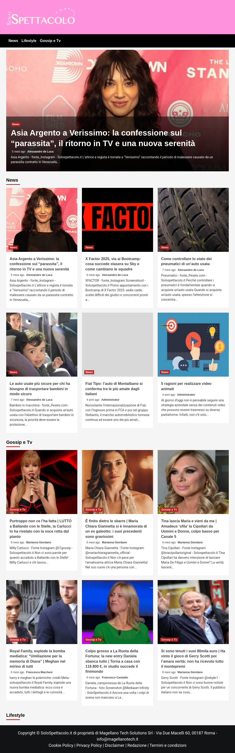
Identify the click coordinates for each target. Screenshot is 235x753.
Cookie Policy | (62, 745)
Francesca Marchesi (39, 672)
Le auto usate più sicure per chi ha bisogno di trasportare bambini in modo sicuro (40, 389)
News (13, 41)
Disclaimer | (116, 745)
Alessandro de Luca (40, 151)
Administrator (110, 399)
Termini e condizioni (168, 745)
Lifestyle (29, 41)
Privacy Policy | (90, 745)
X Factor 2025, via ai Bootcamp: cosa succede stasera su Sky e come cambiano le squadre (113, 264)
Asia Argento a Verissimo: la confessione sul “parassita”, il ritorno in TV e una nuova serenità (39, 264)
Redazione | (138, 745)
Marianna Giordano (38, 542)
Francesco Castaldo (115, 677)
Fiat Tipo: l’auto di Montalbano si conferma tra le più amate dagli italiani (114, 389)
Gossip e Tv (50, 41)
